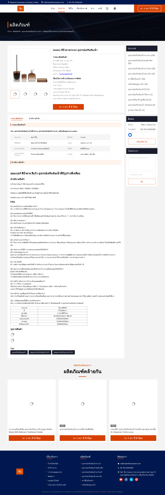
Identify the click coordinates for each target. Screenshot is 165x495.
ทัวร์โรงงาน (52, 468)
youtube (121, 479)
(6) (141, 105)
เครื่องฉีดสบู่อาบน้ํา (89, 485)
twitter (131, 479)
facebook (126, 479)
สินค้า (61, 8)
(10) (138, 84)
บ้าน (53, 8)
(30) (141, 69)
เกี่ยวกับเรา (81, 8)
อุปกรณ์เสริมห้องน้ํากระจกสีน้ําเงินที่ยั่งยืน (77, 429)
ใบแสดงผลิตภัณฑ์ (65, 74)
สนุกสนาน (142, 141)
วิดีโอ (70, 8)
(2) (139, 100)
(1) (140, 95)
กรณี (100, 8)
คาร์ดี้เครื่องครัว (87, 481)
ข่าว (92, 8)
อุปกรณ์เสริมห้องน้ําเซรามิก (92, 476)
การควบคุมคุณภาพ (55, 472)
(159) (141, 55)
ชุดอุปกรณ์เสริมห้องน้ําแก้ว (40, 352)
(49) (136, 79)
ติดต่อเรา (51, 476)
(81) (140, 62)
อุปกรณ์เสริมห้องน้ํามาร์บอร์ (92, 472)
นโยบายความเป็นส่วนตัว (57, 485)
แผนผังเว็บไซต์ (53, 481)
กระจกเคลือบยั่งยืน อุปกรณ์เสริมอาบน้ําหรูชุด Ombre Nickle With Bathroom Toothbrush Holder (30, 430)
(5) (139, 89)
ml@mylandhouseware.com (52, 2)
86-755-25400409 (74, 2)
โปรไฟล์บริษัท (53, 464)
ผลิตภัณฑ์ (16, 31)
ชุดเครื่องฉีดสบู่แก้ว (19, 352)
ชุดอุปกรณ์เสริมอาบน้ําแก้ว (63, 352)
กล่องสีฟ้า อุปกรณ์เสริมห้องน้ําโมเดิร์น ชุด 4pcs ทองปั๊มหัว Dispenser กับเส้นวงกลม (133, 430)
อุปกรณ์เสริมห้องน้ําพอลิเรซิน (92, 468)
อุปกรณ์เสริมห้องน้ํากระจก (31, 31)
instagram (136, 479)
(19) (141, 74)
